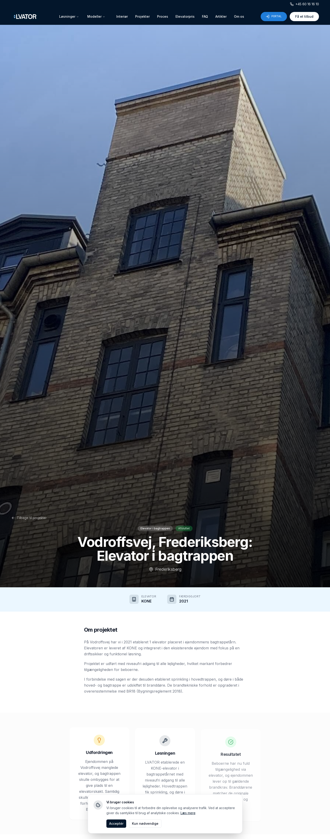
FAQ (205, 16)
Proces (162, 16)
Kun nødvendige (145, 823)
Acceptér (116, 823)
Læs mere (188, 813)
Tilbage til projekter (29, 518)
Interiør (122, 16)
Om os (239, 16)
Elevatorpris (185, 16)
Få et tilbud (304, 16)
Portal (274, 16)
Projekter (142, 16)
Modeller (96, 16)
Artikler (221, 16)
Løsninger (69, 16)
